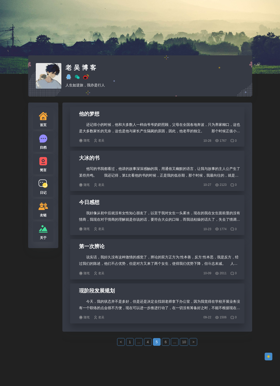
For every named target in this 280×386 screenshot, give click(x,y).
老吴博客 (81, 67)
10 (184, 342)
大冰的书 (89, 158)
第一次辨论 (92, 246)
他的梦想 (89, 114)
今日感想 (89, 202)
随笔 (87, 140)
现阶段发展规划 (97, 290)
